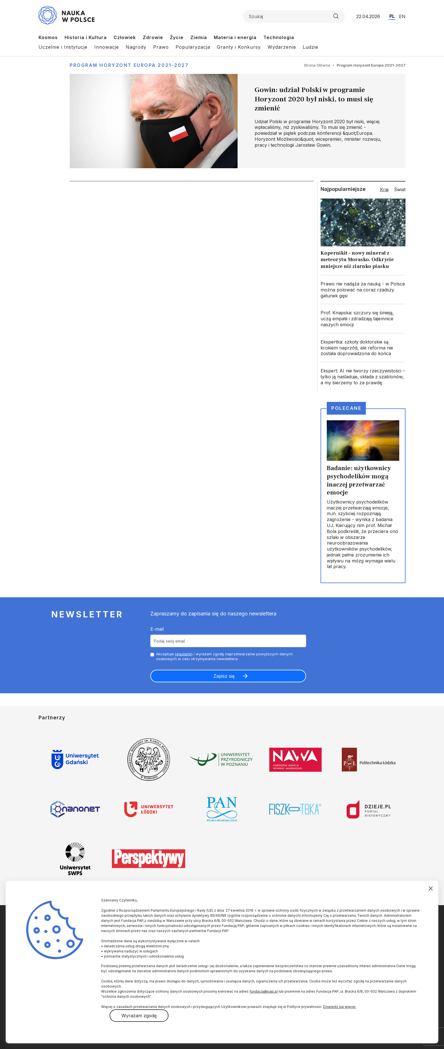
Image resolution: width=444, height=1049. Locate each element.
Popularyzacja (193, 47)
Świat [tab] (399, 189)
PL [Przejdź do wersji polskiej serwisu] (392, 16)
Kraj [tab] (384, 189)
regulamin (184, 654)
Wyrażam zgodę (139, 1015)
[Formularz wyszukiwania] (294, 16)
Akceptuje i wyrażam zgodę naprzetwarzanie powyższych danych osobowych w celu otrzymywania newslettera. (224, 656)
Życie (176, 37)
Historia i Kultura (86, 37)
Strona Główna (317, 65)
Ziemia (198, 37)
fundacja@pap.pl (263, 991)
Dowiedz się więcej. (339, 1007)
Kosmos (48, 37)
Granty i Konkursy (239, 47)
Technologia (278, 37)
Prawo (161, 47)
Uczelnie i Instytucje (63, 47)
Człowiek (125, 37)
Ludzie (310, 47)
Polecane (346, 408)
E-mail (157, 629)
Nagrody (136, 47)
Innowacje (106, 47)
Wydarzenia (282, 47)
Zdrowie (153, 37)
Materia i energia (235, 37)
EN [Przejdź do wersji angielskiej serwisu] (402, 16)
